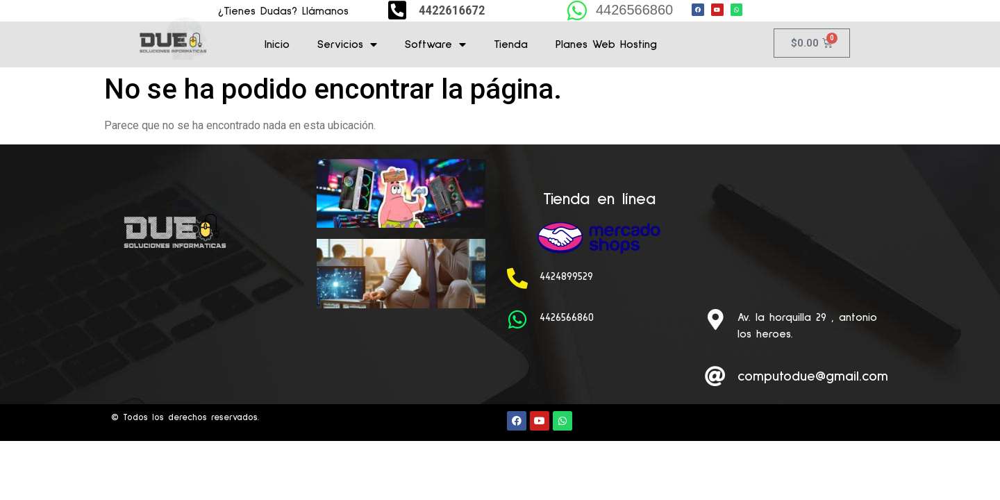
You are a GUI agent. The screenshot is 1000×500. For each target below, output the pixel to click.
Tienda (511, 44)
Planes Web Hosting (606, 44)
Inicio (277, 44)
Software (435, 44)
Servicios (347, 44)
